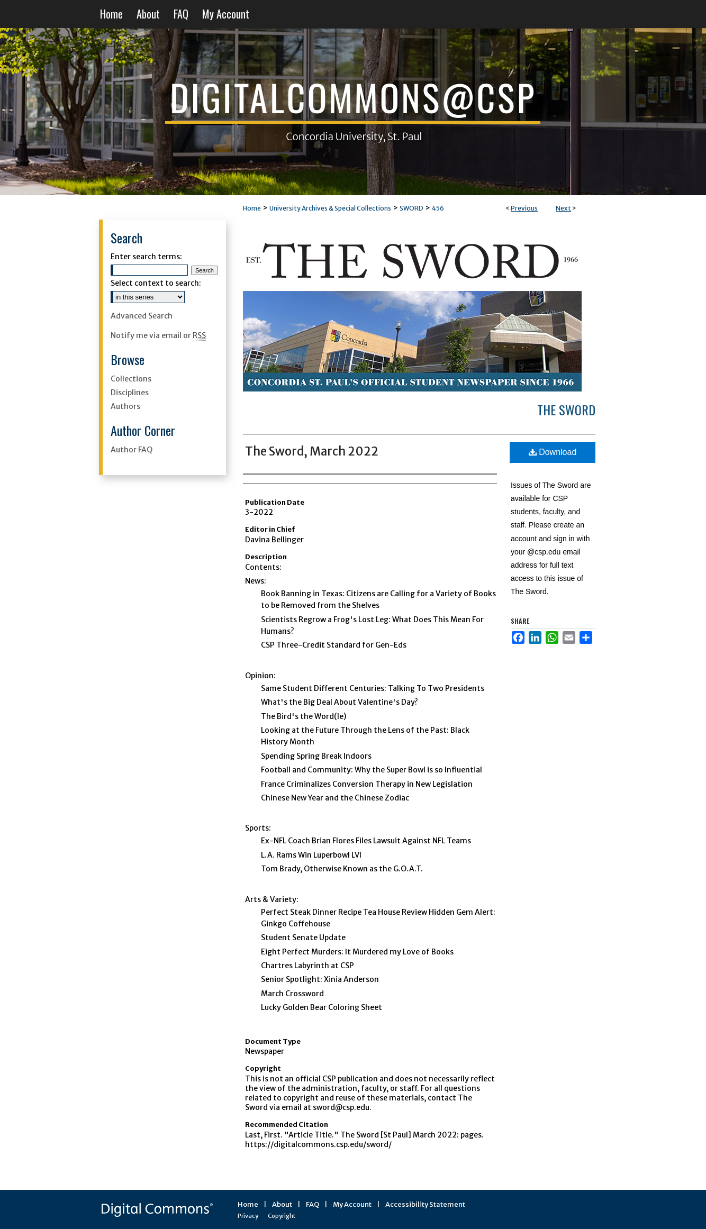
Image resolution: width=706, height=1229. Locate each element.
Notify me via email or (158, 335)
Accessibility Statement (425, 1204)
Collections (131, 379)
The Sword (566, 409)
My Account (352, 1204)
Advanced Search (142, 316)
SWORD (411, 208)
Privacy (248, 1215)
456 (438, 208)
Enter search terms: (146, 256)
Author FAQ (131, 449)
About (282, 1204)
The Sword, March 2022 (311, 451)
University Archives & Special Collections (330, 208)
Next (563, 208)
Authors (125, 406)
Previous (524, 208)
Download (553, 452)
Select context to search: (156, 283)
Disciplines (130, 392)
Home (252, 208)
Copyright (281, 1215)
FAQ (312, 1204)
